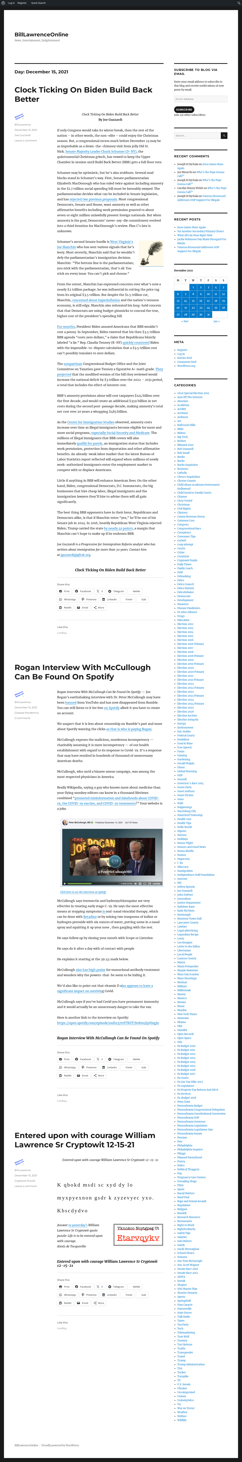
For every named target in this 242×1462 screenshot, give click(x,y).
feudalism (183, 739)
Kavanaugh (184, 914)
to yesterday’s (78, 1225)
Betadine (90, 917)
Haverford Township (189, 815)
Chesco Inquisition (188, 476)
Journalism (184, 898)
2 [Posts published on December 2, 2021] (201, 287)
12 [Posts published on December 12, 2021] (223, 294)
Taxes (181, 1320)
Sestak (181, 1280)
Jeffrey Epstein (186, 886)
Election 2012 (185, 624)
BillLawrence (23, 124)
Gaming (182, 755)
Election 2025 (185, 707)
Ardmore (182, 417)
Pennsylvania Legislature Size (195, 1129)
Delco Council (185, 584)
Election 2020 (185, 667)
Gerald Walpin (185, 763)
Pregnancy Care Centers (191, 1177)
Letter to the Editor (188, 946)
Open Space (184, 1038)
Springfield (184, 1300)
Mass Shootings (187, 978)
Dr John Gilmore (187, 612)
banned (71, 702)
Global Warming (187, 771)
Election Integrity (187, 719)
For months (66, 326)
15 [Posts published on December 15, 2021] (193, 301)
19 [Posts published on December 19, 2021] (223, 301)
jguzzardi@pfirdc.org (75, 555)
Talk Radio (183, 1316)
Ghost (181, 767)
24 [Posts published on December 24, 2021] (208, 307)
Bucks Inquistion (187, 464)
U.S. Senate (184, 1384)
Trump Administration (191, 1364)
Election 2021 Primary (190, 679)
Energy (181, 723)
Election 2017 (185, 648)
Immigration (185, 870)
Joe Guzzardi (23, 135)
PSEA (180, 1185)
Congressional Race (189, 528)
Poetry (181, 1161)
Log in (181, 354)
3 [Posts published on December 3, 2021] (208, 287)
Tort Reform (184, 1344)
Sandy (181, 1245)
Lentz (180, 938)
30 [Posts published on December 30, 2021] (200, 314)
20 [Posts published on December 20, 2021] (178, 307)
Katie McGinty (185, 910)
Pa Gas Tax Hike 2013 (190, 1081)
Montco (182, 998)
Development (185, 600)
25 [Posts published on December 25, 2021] (215, 307)
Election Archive (187, 715)
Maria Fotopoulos (188, 966)
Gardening (183, 759)
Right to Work (185, 1225)
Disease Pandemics (27, 712)
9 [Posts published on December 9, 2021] (201, 294)
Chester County (186, 480)
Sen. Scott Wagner (188, 1265)
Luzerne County (186, 958)
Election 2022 (185, 683)
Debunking (184, 576)
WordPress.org (186, 366)
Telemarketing (186, 1332)
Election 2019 (185, 660)
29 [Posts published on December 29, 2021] (193, 314)
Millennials (184, 990)
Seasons (182, 1257)
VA (179, 1404)
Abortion (182, 401)
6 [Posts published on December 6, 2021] (178, 294)
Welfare (182, 1416)
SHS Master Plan (187, 1288)
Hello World (184, 827)
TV (179, 1380)
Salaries (182, 1237)
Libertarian (184, 950)
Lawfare (182, 926)
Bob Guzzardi (185, 449)
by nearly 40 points (118, 528)
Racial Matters (186, 1193)
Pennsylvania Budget (189, 1105)
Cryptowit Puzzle (25, 1180)
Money (181, 994)
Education (183, 620)
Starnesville (184, 1308)
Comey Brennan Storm (191, 516)
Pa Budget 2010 (186, 1046)
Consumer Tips (186, 536)
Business (182, 468)
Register (182, 350)
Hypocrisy (183, 859)
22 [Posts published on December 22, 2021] (193, 307)
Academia (183, 405)
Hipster (181, 831)
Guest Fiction (185, 795)
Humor (181, 855)
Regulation (183, 1205)
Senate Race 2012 (187, 1273)
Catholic (182, 472)
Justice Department (189, 902)
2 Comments (22, 718)
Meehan (182, 982)
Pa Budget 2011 (186, 1050)
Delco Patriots (185, 588)
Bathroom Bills (186, 425)
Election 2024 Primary (190, 703)
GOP (179, 775)
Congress (183, 524)
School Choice (185, 1253)
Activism (182, 413)
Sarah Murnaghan (188, 1249)
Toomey (182, 1340)
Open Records (185, 1034)
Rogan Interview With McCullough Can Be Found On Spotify (83, 672)
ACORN (181, 409)
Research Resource (188, 1217)
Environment (185, 727)
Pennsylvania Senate (189, 1133)
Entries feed (184, 358)
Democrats (184, 596)
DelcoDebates (185, 592)
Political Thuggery (188, 1169)
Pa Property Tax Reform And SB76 (197, 1089)
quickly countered (136, 342)
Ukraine (182, 1388)
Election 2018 (185, 652)
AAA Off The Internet (189, 397)
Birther (181, 441)
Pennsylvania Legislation (192, 1125)
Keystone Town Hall (189, 918)
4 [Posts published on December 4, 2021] (216, 287)
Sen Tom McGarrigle (189, 1261)
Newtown (183, 1018)
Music (181, 1006)
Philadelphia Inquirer (190, 1149)
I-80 (180, 863)
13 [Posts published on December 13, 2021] (178, 301)
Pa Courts (183, 1077)
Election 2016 (185, 640)
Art (179, 421)
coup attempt (185, 544)
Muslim (182, 1010)
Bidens (181, 433)
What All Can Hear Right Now (194, 235)
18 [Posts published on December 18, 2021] (216, 301)
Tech (180, 1328)
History (181, 835)
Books (181, 457)
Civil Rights (184, 508)
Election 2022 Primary (190, 687)
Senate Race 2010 (187, 1269)
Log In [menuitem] (11, 3)
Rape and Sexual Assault (191, 1201)
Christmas (183, 504)
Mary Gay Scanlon (188, 974)
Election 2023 (185, 691)
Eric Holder (184, 731)
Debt (180, 572)
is (104, 911)
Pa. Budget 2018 (186, 1097)
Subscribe (184, 109)
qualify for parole (89, 443)
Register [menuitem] (22, 3)
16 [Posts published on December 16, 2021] (200, 301)
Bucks (181, 461)
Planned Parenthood (189, 1157)
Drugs (181, 616)
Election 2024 (185, 699)
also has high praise (90, 970)
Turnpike (182, 1376)
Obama (181, 1022)
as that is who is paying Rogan (129, 729)
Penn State (183, 1101)
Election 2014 (185, 632)
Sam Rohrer (184, 1241)
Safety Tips (184, 1233)
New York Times (187, 1014)
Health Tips (184, 823)
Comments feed (186, 362)
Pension (182, 1137)
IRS (179, 882)
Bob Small (183, 453)
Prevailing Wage (187, 1181)
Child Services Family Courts (194, 492)
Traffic (181, 1348)
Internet (182, 878)
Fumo (180, 751)
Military (182, 986)
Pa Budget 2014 (186, 1062)
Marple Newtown (187, 970)
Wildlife (182, 1420)
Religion (182, 1209)
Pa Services (184, 1093)
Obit (179, 1026)
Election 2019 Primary (190, 664)
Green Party (184, 787)
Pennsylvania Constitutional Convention (201, 1113)
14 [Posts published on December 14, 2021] (185, 301)
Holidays (182, 839)
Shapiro (182, 1284)
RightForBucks (186, 1229)
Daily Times (184, 564)
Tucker (181, 1372)
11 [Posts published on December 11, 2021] (216, 294)
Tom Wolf (183, 1336)
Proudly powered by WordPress (60, 1445)
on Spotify (111, 708)
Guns (180, 799)
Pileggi (181, 1153)
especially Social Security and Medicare (120, 433)
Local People (184, 954)
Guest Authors (186, 791)
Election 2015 (185, 636)
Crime (181, 552)
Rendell (181, 1213)
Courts (181, 548)
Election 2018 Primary (190, 656)
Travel (181, 1356)
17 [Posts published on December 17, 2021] (208, 301)
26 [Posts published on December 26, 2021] (223, 307)
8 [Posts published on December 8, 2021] (193, 294)
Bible (180, 429)
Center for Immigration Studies (90, 422)
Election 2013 (185, 628)
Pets (179, 1141)
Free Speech (184, 747)
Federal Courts (186, 735)
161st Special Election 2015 (193, 393)
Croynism (183, 556)
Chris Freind (184, 500)
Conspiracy (184, 532)
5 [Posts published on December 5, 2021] (223, 287)
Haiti (180, 803)
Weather (182, 1412)
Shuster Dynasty (187, 1292)
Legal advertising (187, 930)
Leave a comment (26, 140)
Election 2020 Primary (190, 671)
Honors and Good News (191, 847)
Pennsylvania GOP (188, 1117)
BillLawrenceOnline (41, 34)
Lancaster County (187, 922)
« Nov (184, 321)
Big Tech (182, 437)
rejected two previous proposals (93, 199)
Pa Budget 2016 (186, 1070)
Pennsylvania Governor (191, 1121)
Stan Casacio (184, 1304)
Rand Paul (183, 1197)
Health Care (184, 819)
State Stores (184, 1312)
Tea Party (182, 1324)
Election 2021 (185, 675)
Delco (180, 580)
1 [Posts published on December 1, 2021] (193, 287)
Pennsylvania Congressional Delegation (201, 1109)
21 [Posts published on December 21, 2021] (185, 307)
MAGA (181, 962)
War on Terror (186, 1408)
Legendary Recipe (188, 934)
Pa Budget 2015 (186, 1066)
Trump (181, 1360)
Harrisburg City (186, 811)
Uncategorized (186, 1392)
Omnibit (182, 1030)
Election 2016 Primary (190, 644)
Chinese (182, 496)
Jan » (217, 321)
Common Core (186, 520)
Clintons (182, 512)
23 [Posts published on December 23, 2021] (200, 307)
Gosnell (182, 779)
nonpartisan (73, 364)
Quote (180, 1189)
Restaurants (184, 1221)
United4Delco (185, 1400)
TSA (179, 1368)
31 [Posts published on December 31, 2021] (208, 314)
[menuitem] (3, 3)
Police (181, 1165)
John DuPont (185, 894)
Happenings (184, 807)
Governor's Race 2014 (190, 783)
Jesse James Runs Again (191, 227)
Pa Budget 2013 (186, 1058)
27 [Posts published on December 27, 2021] (178, 314)
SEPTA (181, 1277)
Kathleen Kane (186, 906)
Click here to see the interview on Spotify (83, 892)
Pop (179, 1173)
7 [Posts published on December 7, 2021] (185, 294)
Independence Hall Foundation (196, 874)
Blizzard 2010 (185, 445)
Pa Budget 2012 (186, 1054)
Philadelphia (184, 1145)
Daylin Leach (185, 568)
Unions (181, 1396)
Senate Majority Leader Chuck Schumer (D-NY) (101, 151)
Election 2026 (185, 711)
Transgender (185, 1352)
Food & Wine (185, 743)
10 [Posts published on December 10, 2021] (208, 294)
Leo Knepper (184, 942)
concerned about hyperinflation (96, 300)
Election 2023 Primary (190, 695)
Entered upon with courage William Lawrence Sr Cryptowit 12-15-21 (85, 1140)
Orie (179, 1042)
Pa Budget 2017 (186, 1074)
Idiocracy (182, 867)
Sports (181, 1296)
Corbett (181, 540)
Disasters (183, 604)
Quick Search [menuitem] (38, 3)
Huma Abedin (185, 851)
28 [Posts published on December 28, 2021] (185, 314)
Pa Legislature (185, 1085)
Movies (181, 1002)
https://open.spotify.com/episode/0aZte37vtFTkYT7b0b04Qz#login (108, 1023)
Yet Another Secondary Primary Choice (200, 231)
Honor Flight (185, 843)
